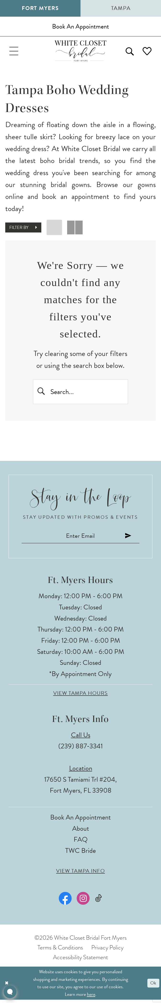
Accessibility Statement (80, 960)
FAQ (81, 843)
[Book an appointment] (80, 27)
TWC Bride (80, 854)
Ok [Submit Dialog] (153, 986)
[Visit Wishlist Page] (146, 52)
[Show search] (128, 52)
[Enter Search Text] (80, 393)
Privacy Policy (107, 950)
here (91, 997)
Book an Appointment (80, 820)
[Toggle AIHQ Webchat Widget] (10, 991)
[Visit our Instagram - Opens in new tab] (82, 901)
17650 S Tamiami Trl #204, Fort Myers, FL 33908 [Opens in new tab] (80, 788)
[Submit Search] (41, 393)
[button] (14, 52)
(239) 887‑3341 (80, 749)
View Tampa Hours (80, 696)
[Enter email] (80, 539)
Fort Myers (40, 8)
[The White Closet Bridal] (80, 52)
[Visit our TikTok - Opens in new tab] (98, 901)
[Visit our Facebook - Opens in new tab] (65, 901)
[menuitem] (14, 52)
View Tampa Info (80, 874)
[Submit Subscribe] (131, 539)
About (80, 831)
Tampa (121, 8)
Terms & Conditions (60, 950)
